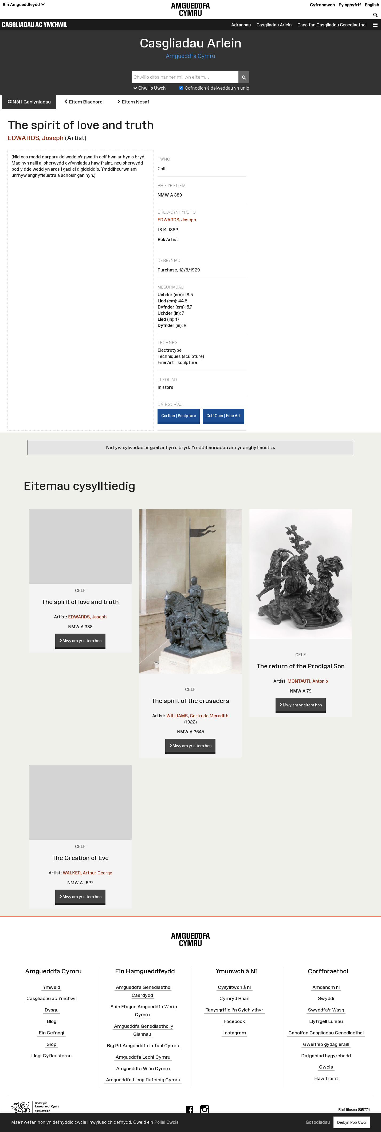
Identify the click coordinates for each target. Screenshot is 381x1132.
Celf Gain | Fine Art (223, 415)
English (372, 4)
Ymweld (51, 987)
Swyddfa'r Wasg (326, 1010)
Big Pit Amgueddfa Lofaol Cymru (143, 1045)
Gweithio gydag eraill (326, 1044)
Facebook (234, 1021)
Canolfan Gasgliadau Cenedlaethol (332, 24)
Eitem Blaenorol (84, 102)
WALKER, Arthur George (87, 872)
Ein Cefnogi (51, 1032)
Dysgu (51, 1010)
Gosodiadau (318, 1122)
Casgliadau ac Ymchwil (35, 25)
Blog (51, 1021)
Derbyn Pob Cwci (351, 1122)
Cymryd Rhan (234, 998)
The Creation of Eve (80, 857)
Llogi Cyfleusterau (51, 1055)
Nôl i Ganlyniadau (29, 102)
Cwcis (326, 1067)
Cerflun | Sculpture (178, 415)
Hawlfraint (326, 1078)
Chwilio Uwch (149, 88)
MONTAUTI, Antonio (308, 681)
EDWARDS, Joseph (35, 137)
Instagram (234, 1032)
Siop (51, 1044)
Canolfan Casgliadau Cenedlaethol (326, 1032)
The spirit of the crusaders (190, 700)
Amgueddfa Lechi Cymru (143, 1056)
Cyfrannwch (322, 4)
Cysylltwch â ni (234, 987)
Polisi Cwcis (166, 1122)
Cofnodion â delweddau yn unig (217, 88)
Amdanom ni (326, 987)
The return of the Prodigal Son (301, 666)
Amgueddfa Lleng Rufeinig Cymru (143, 1079)
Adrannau (241, 24)
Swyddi (326, 998)
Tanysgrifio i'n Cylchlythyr (234, 1010)
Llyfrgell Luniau (326, 1021)
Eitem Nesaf (133, 102)
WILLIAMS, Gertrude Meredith (197, 715)
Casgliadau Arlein (274, 24)
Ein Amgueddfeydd (24, 4)
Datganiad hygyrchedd (326, 1055)
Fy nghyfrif (350, 4)
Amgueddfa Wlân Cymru (143, 1068)
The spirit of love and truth (80, 601)
